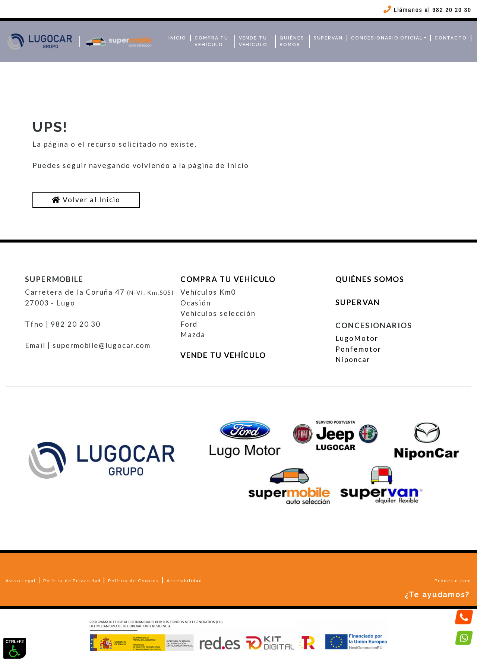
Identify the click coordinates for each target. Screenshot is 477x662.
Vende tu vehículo (253, 41)
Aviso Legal (21, 580)
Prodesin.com (453, 580)
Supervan (328, 38)
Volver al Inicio (86, 199)
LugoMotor (356, 338)
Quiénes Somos (291, 41)
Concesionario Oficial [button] (387, 38)
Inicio (177, 38)
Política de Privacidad (72, 580)
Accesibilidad (184, 580)
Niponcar (352, 359)
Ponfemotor (358, 349)
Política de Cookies (133, 580)
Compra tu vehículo (211, 41)
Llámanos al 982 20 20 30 (426, 9)
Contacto (451, 38)
